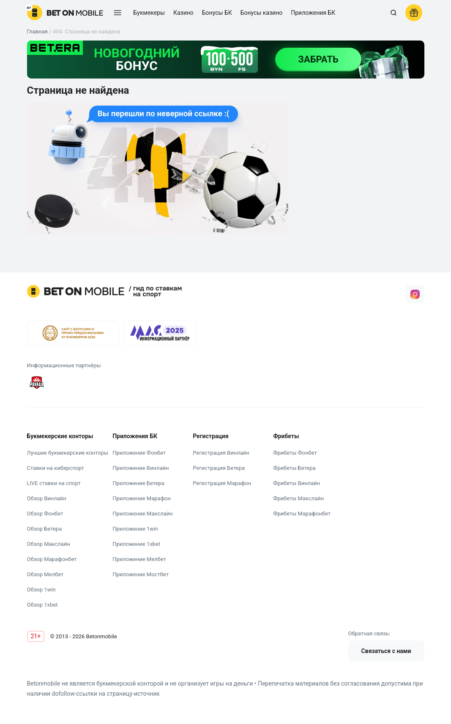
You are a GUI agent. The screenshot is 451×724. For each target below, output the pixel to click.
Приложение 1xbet (136, 544)
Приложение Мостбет (140, 574)
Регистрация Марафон (222, 483)
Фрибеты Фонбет (295, 453)
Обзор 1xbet (42, 605)
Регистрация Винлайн (221, 453)
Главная (37, 31)
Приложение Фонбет (139, 453)
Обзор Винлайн (46, 498)
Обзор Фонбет (45, 513)
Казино (183, 12)
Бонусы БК (217, 12)
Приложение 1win (135, 529)
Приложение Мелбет (139, 559)
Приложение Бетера (138, 483)
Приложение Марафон (141, 498)
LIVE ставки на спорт (54, 483)
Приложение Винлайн (140, 468)
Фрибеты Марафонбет (302, 513)
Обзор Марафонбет (52, 559)
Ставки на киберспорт (55, 468)
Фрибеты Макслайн (298, 498)
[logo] (65, 12)
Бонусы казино (262, 12)
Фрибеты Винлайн (296, 483)
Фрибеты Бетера (294, 468)
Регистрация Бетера (219, 468)
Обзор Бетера (44, 529)
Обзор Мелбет (45, 574)
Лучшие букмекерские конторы (68, 453)
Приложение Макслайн (142, 513)
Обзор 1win (41, 589)
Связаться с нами (386, 651)
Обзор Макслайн (48, 544)
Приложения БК (313, 12)
